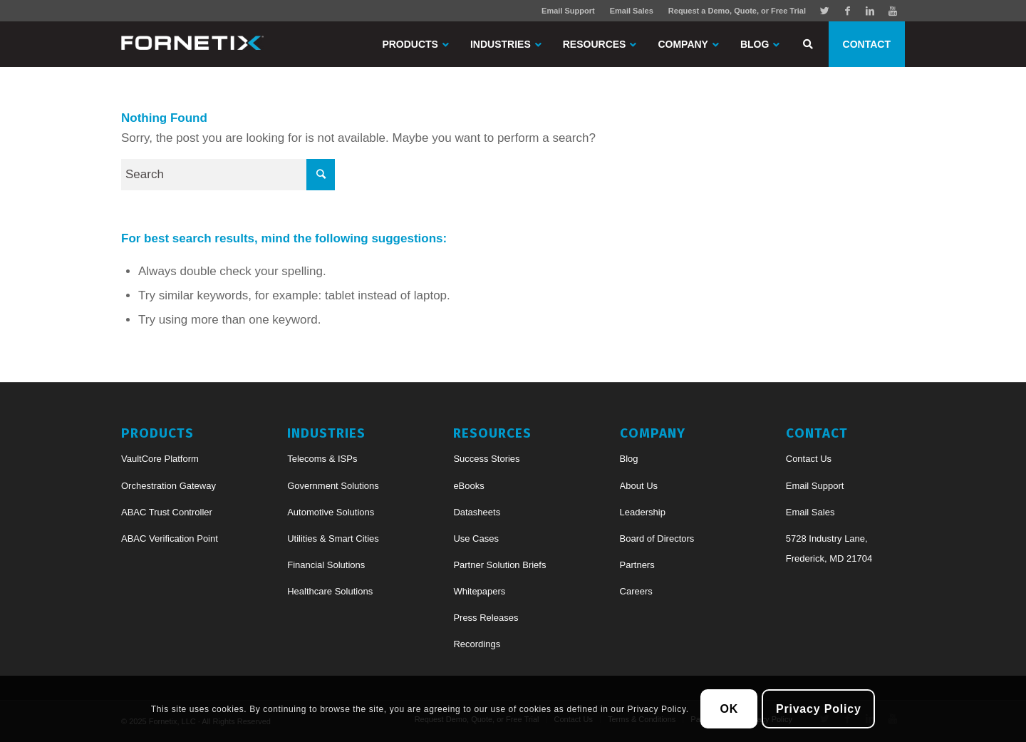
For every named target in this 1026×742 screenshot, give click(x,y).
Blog (629, 458)
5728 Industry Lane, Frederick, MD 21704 (829, 548)
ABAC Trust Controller (166, 512)
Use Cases (476, 538)
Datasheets (476, 512)
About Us (639, 485)
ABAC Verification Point (169, 538)
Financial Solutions (326, 565)
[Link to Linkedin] (870, 10)
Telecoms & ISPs (322, 458)
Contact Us (808, 458)
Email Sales (631, 10)
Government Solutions (333, 485)
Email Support (568, 10)
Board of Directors (657, 538)
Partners (637, 565)
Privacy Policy (818, 709)
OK (729, 709)
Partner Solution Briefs (499, 565)
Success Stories (486, 458)
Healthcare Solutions (330, 591)
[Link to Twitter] (824, 10)
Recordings (476, 644)
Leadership (642, 512)
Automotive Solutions (330, 512)
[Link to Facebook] (847, 10)
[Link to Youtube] (892, 10)
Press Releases (485, 617)
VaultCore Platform (160, 458)
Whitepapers (479, 591)
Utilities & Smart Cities (333, 538)
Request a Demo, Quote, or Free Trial (737, 10)
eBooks (468, 485)
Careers (636, 591)
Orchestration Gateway (168, 485)
